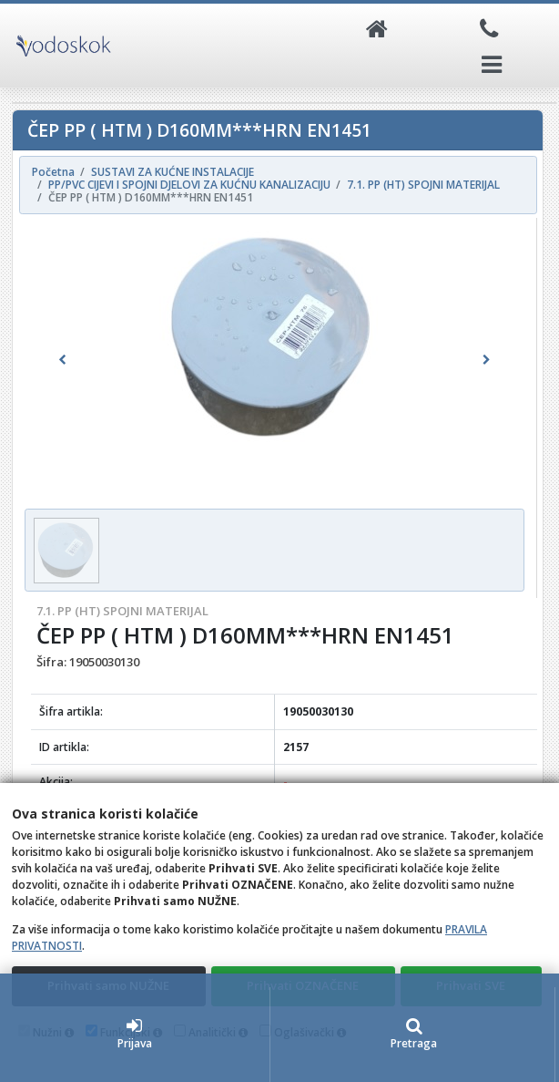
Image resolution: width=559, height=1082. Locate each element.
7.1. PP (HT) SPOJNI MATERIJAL (122, 611)
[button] (62, 360)
